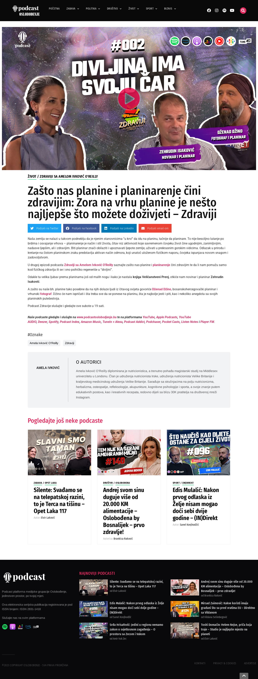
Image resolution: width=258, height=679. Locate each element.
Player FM (207, 322)
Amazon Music (91, 322)
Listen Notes (189, 322)
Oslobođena (123, 483)
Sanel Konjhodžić (189, 524)
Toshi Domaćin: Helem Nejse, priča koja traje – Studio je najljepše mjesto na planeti (226, 629)
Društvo (114, 9)
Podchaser (153, 322)
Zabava (72, 9)
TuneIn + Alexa (113, 322)
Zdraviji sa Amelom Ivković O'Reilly (69, 176)
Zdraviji (69, 343)
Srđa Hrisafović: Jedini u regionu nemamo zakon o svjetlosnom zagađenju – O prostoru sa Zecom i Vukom (136, 629)
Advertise (250, 663)
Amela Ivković (48, 368)
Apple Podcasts (166, 317)
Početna (54, 8)
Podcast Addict (134, 322)
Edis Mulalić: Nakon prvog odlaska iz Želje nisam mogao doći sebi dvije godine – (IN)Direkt (196, 504)
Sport (151, 9)
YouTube (149, 317)
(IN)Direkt (188, 483)
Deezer (42, 322)
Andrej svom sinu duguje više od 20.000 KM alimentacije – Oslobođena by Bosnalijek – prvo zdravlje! (124, 511)
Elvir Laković (48, 517)
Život (134, 9)
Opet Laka (51, 483)
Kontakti (199, 663)
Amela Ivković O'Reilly (44, 343)
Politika (93, 9)
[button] (243, 10)
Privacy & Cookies (224, 663)
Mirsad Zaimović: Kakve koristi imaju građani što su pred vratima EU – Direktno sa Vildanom (228, 607)
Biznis (170, 9)
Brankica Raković (123, 538)
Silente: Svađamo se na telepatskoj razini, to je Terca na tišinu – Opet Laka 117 (59, 501)
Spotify (53, 322)
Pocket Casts (171, 322)
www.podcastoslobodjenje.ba (97, 317)
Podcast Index (69, 322)
